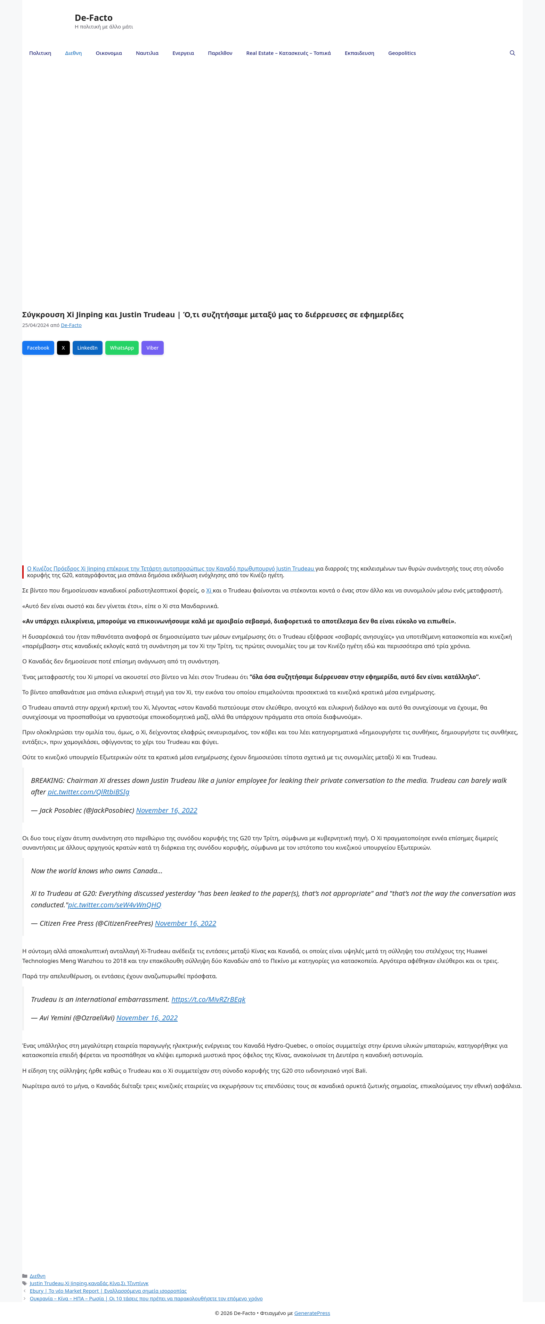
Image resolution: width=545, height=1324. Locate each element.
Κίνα (114, 1283)
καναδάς (98, 1283)
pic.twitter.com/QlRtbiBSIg (88, 791)
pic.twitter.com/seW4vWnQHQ (114, 904)
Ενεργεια (183, 52)
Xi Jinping (76, 1283)
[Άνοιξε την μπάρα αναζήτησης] (512, 52)
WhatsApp (122, 347)
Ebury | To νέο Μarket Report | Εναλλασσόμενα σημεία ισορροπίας (108, 1291)
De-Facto (94, 17)
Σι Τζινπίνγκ (134, 1283)
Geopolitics (402, 52)
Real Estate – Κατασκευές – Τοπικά (288, 52)
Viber (152, 347)
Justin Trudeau (47, 1283)
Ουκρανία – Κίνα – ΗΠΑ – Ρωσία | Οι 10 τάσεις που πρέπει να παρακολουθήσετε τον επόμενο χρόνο (146, 1298)
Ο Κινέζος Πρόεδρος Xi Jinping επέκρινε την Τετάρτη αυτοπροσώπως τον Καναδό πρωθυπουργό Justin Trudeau (171, 568)
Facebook (38, 347)
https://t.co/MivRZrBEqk (208, 999)
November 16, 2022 (166, 810)
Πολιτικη (40, 52)
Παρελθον (220, 52)
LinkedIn (88, 347)
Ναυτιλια (147, 52)
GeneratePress (312, 1312)
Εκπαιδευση (359, 52)
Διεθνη (73, 52)
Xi (209, 590)
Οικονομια (109, 52)
